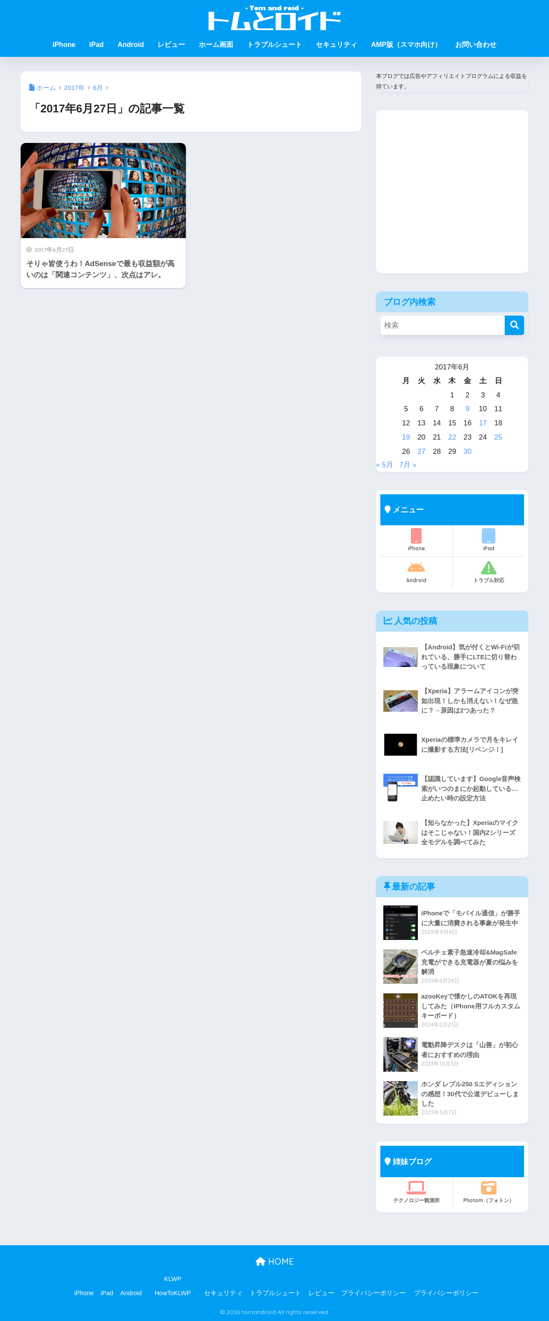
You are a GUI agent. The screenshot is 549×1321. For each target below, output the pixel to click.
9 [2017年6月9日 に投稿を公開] (467, 409)
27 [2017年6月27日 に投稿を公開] (421, 451)
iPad (96, 44)
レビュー (171, 44)
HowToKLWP (172, 1293)
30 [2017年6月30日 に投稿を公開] (467, 451)
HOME (275, 1261)
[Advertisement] (452, 198)
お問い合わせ (476, 44)
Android (130, 44)
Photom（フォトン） (488, 1191)
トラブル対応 (488, 571)
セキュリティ (336, 44)
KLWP (173, 1278)
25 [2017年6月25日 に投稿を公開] (498, 437)
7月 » (407, 465)
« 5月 (384, 465)
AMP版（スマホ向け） (406, 44)
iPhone (63, 44)
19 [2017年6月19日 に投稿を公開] (406, 437)
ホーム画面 (216, 44)
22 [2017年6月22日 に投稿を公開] (452, 437)
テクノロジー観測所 (416, 1191)
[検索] (514, 325)
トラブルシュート (274, 44)
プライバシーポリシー (373, 1293)
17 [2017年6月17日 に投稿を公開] (483, 423)
